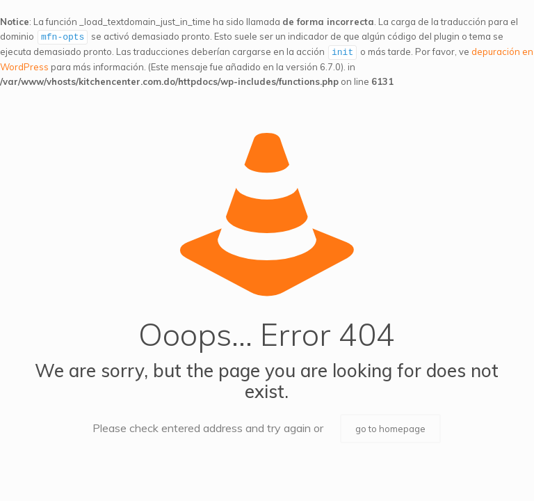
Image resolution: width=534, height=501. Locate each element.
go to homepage (390, 427)
